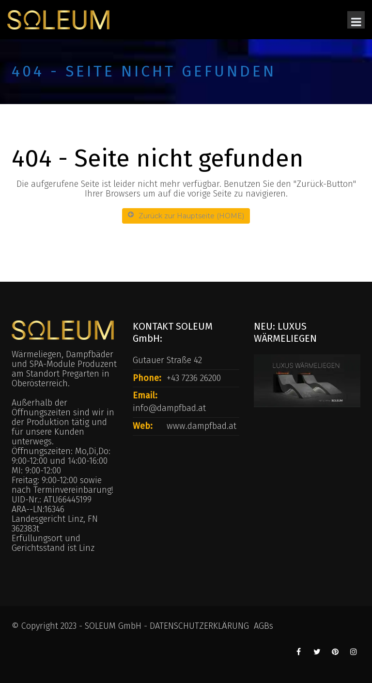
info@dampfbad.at (169, 408)
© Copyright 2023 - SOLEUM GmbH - (81, 626)
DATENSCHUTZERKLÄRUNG (199, 626)
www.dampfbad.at (201, 426)
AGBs (263, 626)
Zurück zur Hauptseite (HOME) (186, 215)
